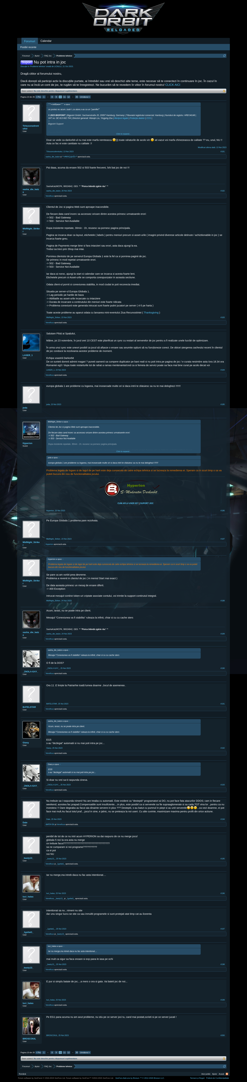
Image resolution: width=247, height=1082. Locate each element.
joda (25, 407)
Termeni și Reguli (197, 1078)
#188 (223, 601)
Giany (26, 742)
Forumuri (29, 41)
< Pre (38, 97)
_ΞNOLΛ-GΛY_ (30, 671)
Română (22, 1074)
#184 (223, 370)
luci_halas (28, 896)
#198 (223, 964)
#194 (223, 819)
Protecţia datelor (137, 118)
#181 (223, 151)
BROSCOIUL (29, 1038)
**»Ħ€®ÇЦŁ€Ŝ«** (69, 157)
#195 (223, 859)
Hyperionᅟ (27, 443)
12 (69, 97)
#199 (223, 1000)
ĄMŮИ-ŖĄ (50, 824)
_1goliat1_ (60, 864)
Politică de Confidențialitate (217, 1078)
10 (60, 97)
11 (64, 97)
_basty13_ (28, 858)
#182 (223, 191)
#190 (223, 668)
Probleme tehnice (37, 66)
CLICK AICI (172, 84)
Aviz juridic (205, 1074)
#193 (223, 785)
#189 (223, 634)
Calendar (46, 40)
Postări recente (28, 47)
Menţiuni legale (121, 118)
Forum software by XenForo (42, 1078)
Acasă (221, 1074)
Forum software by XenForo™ (90, 1078)
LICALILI (58, 66)
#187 (223, 539)
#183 (223, 317)
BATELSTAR (29, 707)
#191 (223, 704)
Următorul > (85, 97)
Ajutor (214, 1074)
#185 (223, 404)
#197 (223, 929)
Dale (25, 822)
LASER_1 (28, 355)
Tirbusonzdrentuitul (31, 127)
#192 (223, 748)
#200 (223, 1035)
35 (77, 97)
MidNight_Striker (31, 230)
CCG (148, 118)
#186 (223, 511)
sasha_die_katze (53, 157)
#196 (223, 893)
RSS (227, 1074)
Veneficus (50, 196)
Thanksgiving (151, 312)
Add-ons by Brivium (139, 1078)
